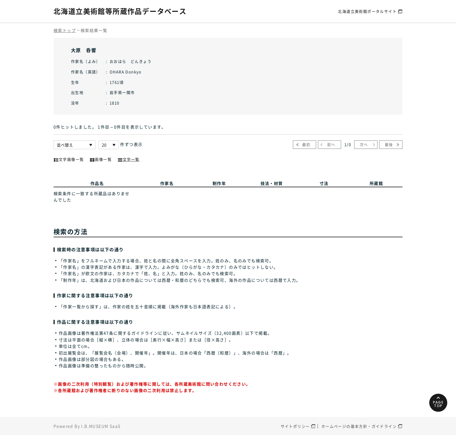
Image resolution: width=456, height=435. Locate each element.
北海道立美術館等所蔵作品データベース (120, 11)
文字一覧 (128, 159)
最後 (389, 144)
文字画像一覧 (69, 159)
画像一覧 (101, 159)
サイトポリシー (295, 426)
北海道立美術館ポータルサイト (367, 11)
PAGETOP (438, 404)
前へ (331, 144)
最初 (306, 144)
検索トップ (65, 30)
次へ (364, 144)
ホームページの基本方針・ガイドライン (359, 426)
